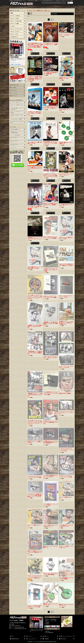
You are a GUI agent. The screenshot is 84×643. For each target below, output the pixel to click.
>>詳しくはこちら (13, 62)
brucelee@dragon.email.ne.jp (20, 628)
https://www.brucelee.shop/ (14, 625)
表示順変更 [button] (54, 13)
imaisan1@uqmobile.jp (19, 627)
